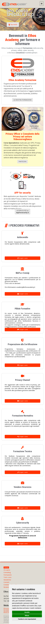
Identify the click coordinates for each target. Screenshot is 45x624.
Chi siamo (7, 570)
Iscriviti (12, 24)
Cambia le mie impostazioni (27, 619)
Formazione (8, 575)
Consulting (7, 572)
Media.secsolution (9, 612)
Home (6, 567)
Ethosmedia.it (7, 608)
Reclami (6, 587)
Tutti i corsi (7, 577)
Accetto (27, 612)
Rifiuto (27, 615)
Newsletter (7, 580)
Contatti (6, 582)
